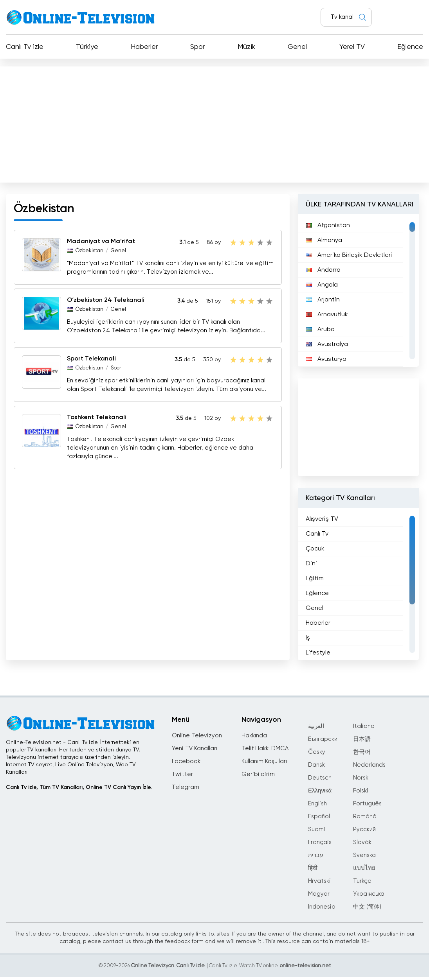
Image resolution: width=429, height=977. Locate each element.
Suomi (316, 829)
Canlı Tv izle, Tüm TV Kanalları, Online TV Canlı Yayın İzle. (79, 787)
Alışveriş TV (322, 519)
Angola (322, 285)
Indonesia (321, 907)
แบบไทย (364, 868)
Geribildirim (258, 774)
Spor (197, 46)
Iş (308, 638)
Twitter (182, 774)
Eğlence (410, 46)
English (317, 804)
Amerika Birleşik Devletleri (349, 255)
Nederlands (369, 765)
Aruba (320, 329)
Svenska (364, 855)
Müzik (246, 46)
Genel (297, 46)
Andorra (323, 270)
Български (322, 739)
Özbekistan (89, 250)
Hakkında (254, 736)
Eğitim (315, 578)
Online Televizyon (197, 736)
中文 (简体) (367, 907)
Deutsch (320, 778)
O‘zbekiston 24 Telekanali (105, 300)
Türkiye (87, 46)
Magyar (319, 894)
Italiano (364, 726)
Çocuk (315, 549)
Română (365, 816)
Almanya (324, 240)
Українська (368, 894)
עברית (315, 855)
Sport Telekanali (91, 359)
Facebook (186, 761)
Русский (364, 829)
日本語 (362, 739)
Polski (360, 791)
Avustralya (327, 344)
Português (367, 804)
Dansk (316, 765)
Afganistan (328, 225)
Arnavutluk (327, 315)
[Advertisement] (214, 122)
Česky (316, 752)
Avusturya (326, 359)
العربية (316, 726)
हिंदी (312, 868)
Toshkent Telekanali (96, 417)
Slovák (362, 842)
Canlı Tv (317, 534)
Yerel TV (352, 46)
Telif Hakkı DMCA (265, 748)
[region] (358, 290)
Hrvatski (319, 881)
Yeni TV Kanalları (194, 748)
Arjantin (323, 300)
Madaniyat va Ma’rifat (101, 241)
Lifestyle (318, 653)
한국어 (362, 752)
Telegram (185, 787)
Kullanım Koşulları (264, 761)
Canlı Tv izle (24, 46)
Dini (311, 564)
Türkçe (362, 881)
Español (319, 816)
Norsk (360, 778)
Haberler (144, 46)
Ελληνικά (320, 791)
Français (320, 842)
